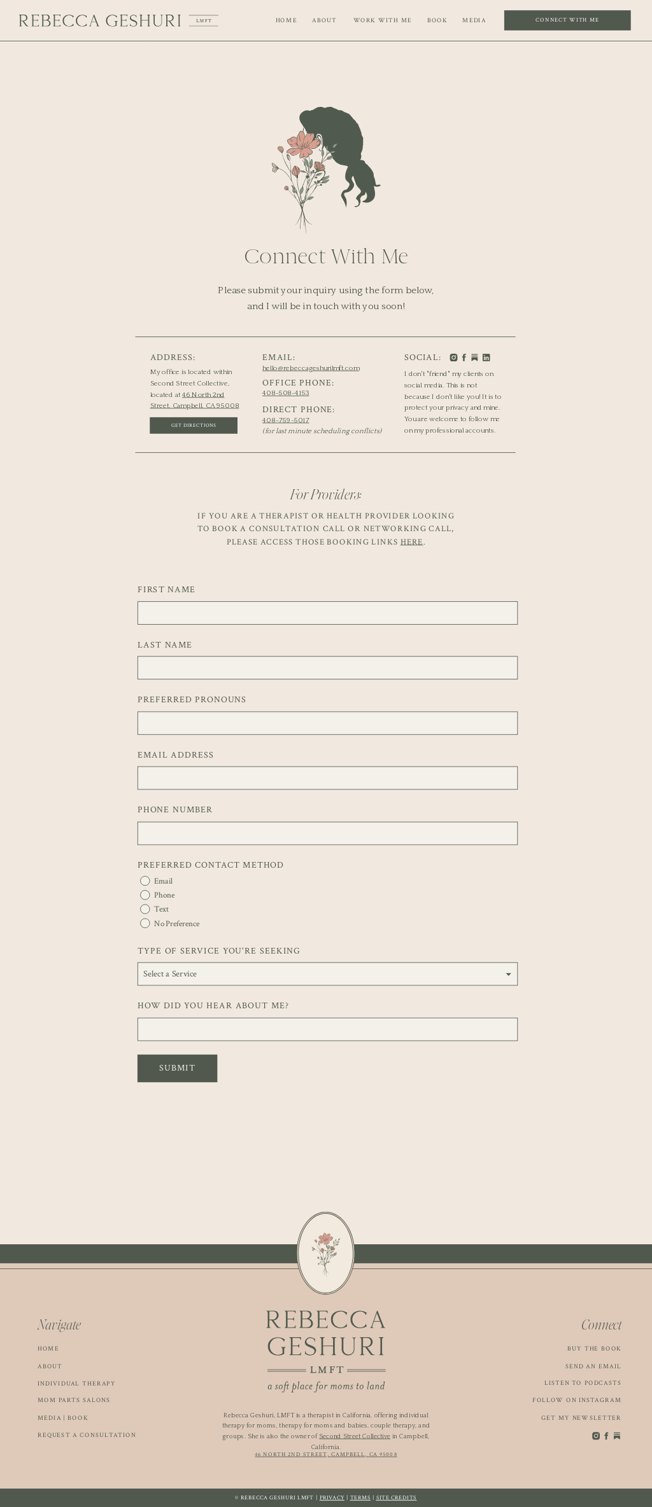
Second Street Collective (354, 1436)
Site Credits (396, 1497)
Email (163, 881)
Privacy (332, 1497)
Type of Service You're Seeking (219, 951)
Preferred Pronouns (192, 699)
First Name (166, 589)
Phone (164, 895)
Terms (360, 1497)
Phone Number (175, 810)
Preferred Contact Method (211, 865)
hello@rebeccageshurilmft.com (310, 368)
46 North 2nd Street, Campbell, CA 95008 (326, 1454)
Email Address (176, 755)
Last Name (165, 645)
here (411, 542)
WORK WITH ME (383, 21)
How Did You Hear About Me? (214, 1006)
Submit (177, 1068)
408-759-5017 (285, 420)
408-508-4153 (285, 393)
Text (161, 909)
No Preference (176, 923)
